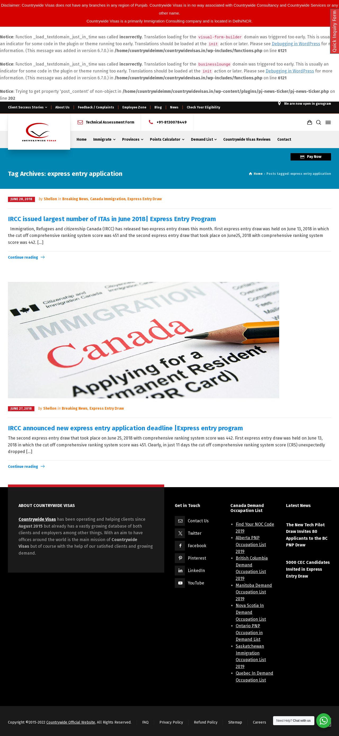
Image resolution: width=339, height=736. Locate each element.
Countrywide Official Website (70, 722)
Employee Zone (134, 107)
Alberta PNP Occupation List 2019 (251, 544)
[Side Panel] (327, 122)
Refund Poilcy (205, 722)
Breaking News (75, 199)
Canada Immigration (108, 199)
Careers (259, 722)
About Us (62, 107)
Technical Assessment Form (110, 122)
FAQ (145, 722)
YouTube (196, 583)
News (174, 107)
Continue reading (23, 257)
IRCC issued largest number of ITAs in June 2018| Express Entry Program (112, 219)
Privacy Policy (171, 722)
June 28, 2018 (21, 199)
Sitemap (235, 722)
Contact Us (198, 520)
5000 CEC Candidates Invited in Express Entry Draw (308, 569)
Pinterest (197, 558)
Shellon (50, 199)
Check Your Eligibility (203, 107)
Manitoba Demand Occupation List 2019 (254, 592)
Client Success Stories (26, 107)
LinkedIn (196, 570)
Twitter (195, 533)
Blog (158, 107)
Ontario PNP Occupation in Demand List (249, 632)
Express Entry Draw (144, 199)
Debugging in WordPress (296, 43)
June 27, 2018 (21, 408)
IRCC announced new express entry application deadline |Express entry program (125, 428)
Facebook (197, 545)
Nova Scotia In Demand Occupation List (251, 612)
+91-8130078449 (172, 122)
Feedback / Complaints (96, 107)
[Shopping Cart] (309, 122)
